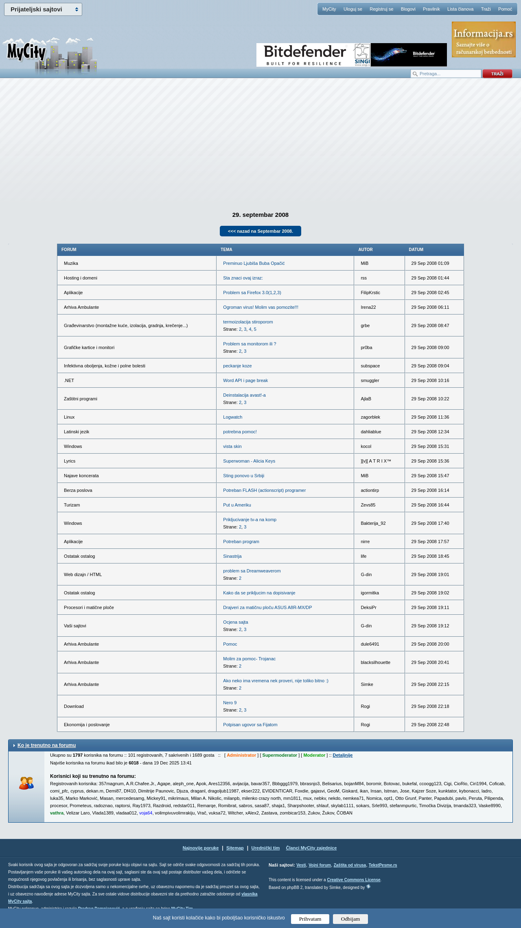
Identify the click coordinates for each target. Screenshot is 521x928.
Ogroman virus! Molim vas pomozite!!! (260, 307)
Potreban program (241, 541)
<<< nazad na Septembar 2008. (260, 231)
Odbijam (350, 919)
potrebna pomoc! (240, 431)
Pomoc (230, 644)
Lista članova (460, 9)
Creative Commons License (353, 880)
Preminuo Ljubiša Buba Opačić (254, 263)
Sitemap (235, 847)
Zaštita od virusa (350, 865)
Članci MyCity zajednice (311, 847)
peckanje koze (237, 365)
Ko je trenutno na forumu (47, 745)
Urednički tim (266, 847)
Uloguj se (353, 9)
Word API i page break (245, 380)
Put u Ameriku (237, 504)
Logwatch (232, 417)
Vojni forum (320, 865)
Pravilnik (431, 9)
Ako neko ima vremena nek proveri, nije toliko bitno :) (275, 680)
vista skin (232, 446)
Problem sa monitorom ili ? (249, 343)
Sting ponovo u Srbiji (243, 475)
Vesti (301, 865)
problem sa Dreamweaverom (251, 570)
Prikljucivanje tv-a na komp (249, 519)
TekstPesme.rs (383, 865)
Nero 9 (229, 702)
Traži (486, 9)
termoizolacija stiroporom (248, 321)
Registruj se (381, 9)
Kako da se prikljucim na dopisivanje (259, 592)
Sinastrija (232, 556)
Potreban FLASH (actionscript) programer (264, 490)
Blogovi (408, 9)
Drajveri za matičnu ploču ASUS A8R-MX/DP (267, 607)
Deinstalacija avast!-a (244, 395)
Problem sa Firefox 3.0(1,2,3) (252, 292)
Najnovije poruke (201, 847)
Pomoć (505, 9)
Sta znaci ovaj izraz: (243, 277)
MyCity (329, 9)
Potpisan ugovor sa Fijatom (250, 724)
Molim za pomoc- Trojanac (249, 658)
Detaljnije (343, 755)
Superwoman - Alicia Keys (249, 461)
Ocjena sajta (235, 622)
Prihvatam (310, 919)
